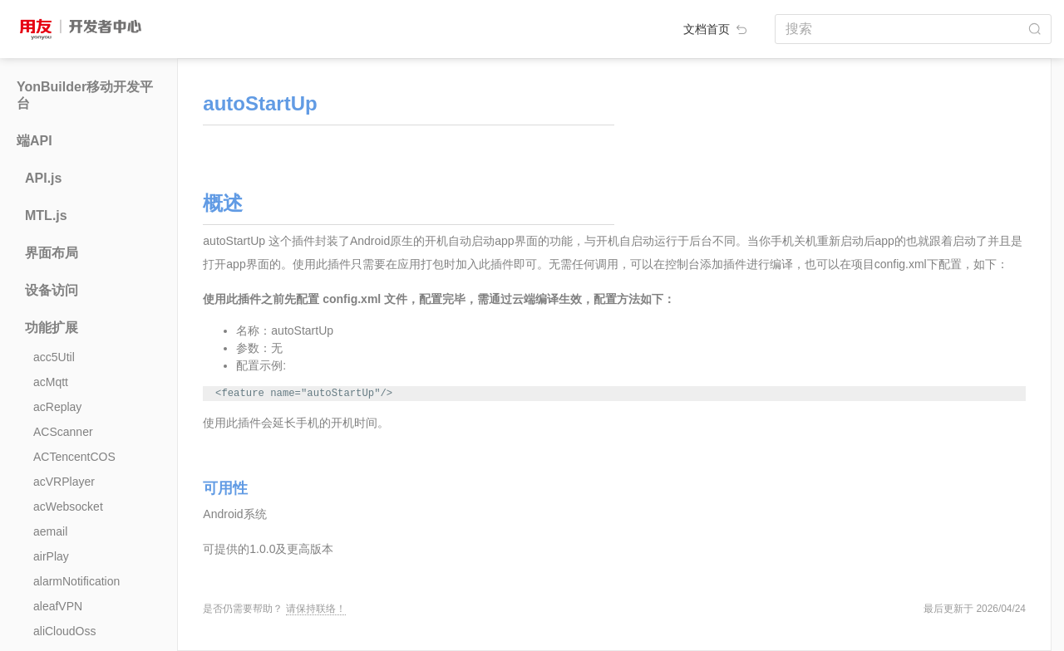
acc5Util (54, 357)
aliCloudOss (64, 631)
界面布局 (51, 253)
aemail (50, 531)
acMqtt (50, 382)
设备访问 (51, 290)
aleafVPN (57, 606)
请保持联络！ (316, 608)
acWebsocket (68, 506)
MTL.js (46, 215)
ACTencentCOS (74, 456)
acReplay (57, 407)
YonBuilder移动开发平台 (85, 95)
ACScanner (63, 431)
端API (34, 141)
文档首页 (716, 29)
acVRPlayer (64, 481)
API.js (43, 178)
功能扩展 (51, 328)
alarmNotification (76, 581)
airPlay (51, 556)
